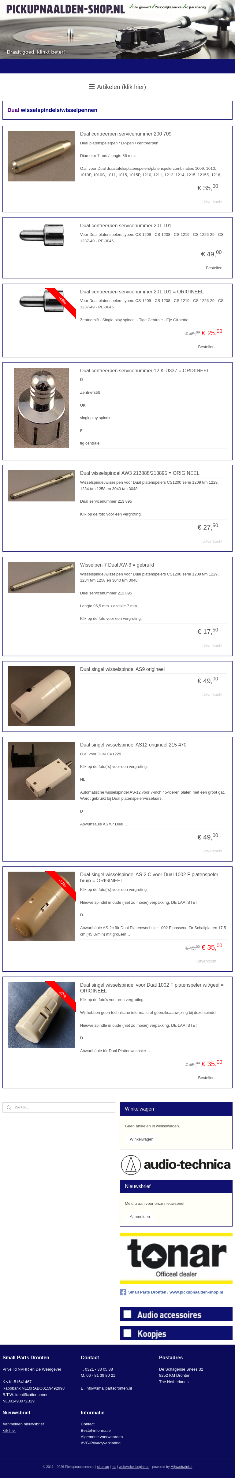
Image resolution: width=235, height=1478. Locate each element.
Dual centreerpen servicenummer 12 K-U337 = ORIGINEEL (145, 370)
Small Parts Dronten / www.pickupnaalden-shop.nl (171, 1292)
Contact (88, 1424)
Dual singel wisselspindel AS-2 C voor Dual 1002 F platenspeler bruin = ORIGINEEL (149, 877)
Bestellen (214, 268)
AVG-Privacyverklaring (101, 1443)
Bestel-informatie (96, 1430)
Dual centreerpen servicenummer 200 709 (126, 133)
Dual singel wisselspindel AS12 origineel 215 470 (133, 744)
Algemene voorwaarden (102, 1437)
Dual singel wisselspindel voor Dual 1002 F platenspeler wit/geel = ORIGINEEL (152, 987)
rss (114, 1467)
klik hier (9, 1430)
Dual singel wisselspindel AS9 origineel (122, 669)
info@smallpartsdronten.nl (109, 1388)
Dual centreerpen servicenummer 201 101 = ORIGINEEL (142, 291)
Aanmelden (140, 1216)
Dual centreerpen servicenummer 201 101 (126, 225)
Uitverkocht (212, 201)
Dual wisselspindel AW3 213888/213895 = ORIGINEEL (140, 473)
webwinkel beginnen (134, 1467)
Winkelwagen (141, 1139)
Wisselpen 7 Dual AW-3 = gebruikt (117, 565)
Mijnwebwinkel (181, 1467)
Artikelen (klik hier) (117, 87)
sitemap (103, 1467)
